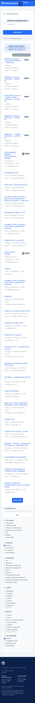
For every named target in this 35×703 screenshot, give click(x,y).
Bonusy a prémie (11, 622)
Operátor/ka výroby (9, 253)
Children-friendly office (12, 627)
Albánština (9, 591)
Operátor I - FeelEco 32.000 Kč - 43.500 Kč (12, 136)
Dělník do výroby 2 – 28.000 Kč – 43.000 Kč (12, 118)
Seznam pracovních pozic (6, 676)
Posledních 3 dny (10, 643)
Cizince (7, 570)
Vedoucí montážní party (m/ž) (17, 311)
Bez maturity (9, 548)
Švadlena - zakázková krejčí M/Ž (17, 378)
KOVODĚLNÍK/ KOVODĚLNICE (15, 457)
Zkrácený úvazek (10, 525)
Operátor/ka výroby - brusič (16, 431)
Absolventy (8, 563)
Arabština (9, 596)
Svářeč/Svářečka (11, 391)
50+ (6, 561)
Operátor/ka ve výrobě (14, 240)
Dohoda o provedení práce (12, 528)
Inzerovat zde (23, 3)
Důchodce (8, 573)
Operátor (8, 296)
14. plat (8, 618)
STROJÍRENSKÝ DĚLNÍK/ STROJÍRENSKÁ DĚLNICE (10, 155)
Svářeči (7, 269)
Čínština (8, 601)
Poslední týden (9, 646)
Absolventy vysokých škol (12, 568)
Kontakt (3, 672)
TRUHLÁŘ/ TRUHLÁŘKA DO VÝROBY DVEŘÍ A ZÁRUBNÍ (14, 470)
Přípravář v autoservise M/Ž (15, 185)
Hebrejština (9, 605)
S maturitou (8, 550)
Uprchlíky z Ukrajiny (10, 582)
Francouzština (10, 603)
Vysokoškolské (9, 553)
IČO (6, 533)
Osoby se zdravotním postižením (14, 577)
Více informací (18, 49)
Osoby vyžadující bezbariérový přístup (16, 580)
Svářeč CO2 (9, 419)
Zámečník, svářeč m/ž (13, 323)
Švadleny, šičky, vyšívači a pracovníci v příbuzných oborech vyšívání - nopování (16, 199)
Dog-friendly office (11, 629)
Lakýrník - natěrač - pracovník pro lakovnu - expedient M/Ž (17, 444)
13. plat (8, 615)
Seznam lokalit (22, 676)
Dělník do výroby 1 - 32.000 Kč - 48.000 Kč (12, 79)
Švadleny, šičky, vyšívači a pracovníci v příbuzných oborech (15, 226)
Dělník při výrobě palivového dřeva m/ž (16, 364)
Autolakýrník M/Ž (11, 173)
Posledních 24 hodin (11, 641)
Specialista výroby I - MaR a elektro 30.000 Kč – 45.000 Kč (12, 98)
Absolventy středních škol (12, 565)
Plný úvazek (8, 523)
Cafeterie (8, 625)
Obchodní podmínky (7, 671)
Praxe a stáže (9, 537)
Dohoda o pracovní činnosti (13, 530)
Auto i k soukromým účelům (14, 620)
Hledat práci (17, 32)
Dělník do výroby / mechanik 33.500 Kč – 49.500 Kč (12, 61)
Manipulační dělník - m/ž (14, 213)
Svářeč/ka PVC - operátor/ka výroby (16, 348)
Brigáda (7, 535)
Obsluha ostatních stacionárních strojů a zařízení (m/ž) (17, 485)
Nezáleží (7, 545)
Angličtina (9, 593)
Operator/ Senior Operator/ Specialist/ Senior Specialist (16, 404)
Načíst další (17, 500)
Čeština (8, 598)
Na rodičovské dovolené (12, 575)
